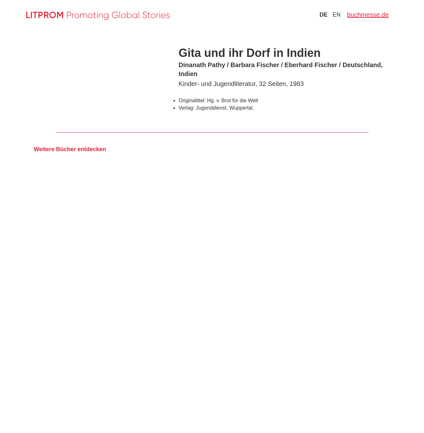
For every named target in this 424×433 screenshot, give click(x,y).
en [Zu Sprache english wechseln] (336, 15)
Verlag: (187, 108)
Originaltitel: (192, 100)
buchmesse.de (367, 14)
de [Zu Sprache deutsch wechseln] (323, 15)
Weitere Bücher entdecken (70, 149)
